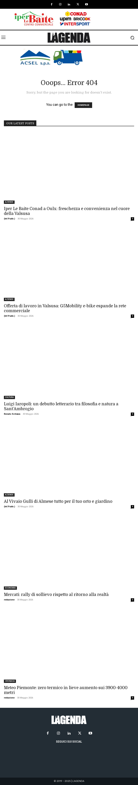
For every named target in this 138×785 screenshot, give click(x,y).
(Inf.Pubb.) (9, 218)
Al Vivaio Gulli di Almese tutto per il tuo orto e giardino (58, 501)
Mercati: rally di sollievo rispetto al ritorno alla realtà (56, 594)
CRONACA (10, 681)
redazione (9, 599)
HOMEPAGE (83, 105)
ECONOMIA (10, 588)
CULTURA (9, 397)
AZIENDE (9, 202)
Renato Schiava (12, 414)
